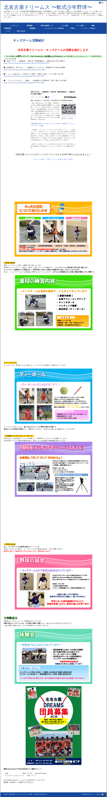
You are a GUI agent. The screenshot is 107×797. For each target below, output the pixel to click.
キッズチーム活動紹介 (88, 28)
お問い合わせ (23, 31)
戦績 (93, 25)
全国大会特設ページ (47, 25)
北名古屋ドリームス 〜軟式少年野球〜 (48, 7)
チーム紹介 (64, 25)
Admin (98, 794)
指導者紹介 (8, 28)
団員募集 (28, 28)
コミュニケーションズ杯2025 (53, 28)
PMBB (70, 28)
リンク (8, 31)
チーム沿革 (80, 25)
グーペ (93, 794)
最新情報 (29, 25)
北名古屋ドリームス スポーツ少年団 (20, 794)
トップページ (12, 25)
